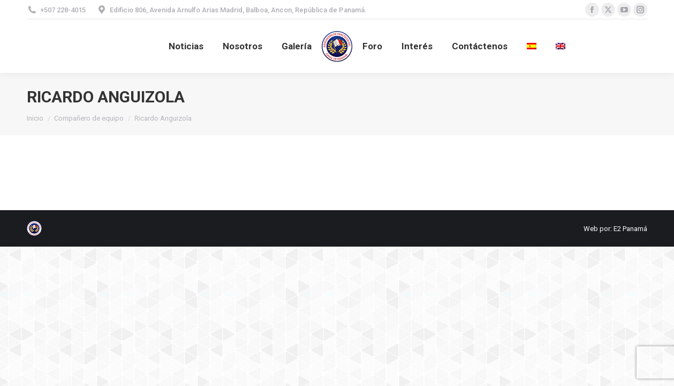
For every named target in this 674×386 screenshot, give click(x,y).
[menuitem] (532, 46)
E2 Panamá (630, 229)
